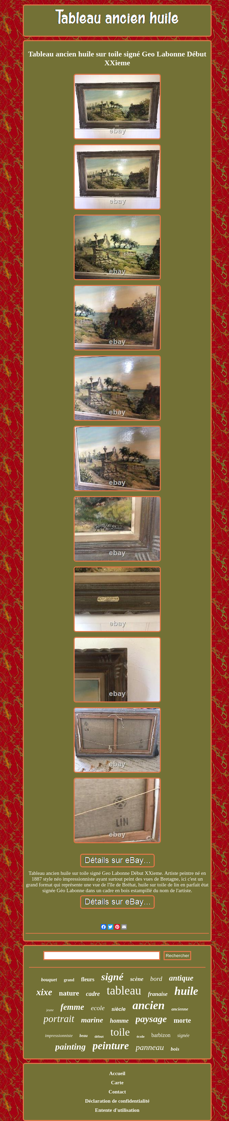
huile (186, 991)
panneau (150, 1047)
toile (120, 1032)
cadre (93, 993)
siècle (118, 1009)
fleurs (87, 979)
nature (69, 993)
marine (92, 1020)
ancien (149, 1005)
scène (136, 979)
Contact (117, 1091)
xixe (44, 992)
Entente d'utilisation (117, 1110)
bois (175, 1049)
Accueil (117, 1073)
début (99, 1036)
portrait (59, 1018)
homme (119, 1020)
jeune (50, 1010)
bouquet (49, 979)
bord (156, 978)
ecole (98, 1008)
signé (112, 976)
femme (72, 1007)
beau (83, 1035)
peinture (111, 1046)
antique (181, 978)
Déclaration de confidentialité (117, 1101)
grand (69, 980)
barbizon (160, 1035)
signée (183, 1035)
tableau (124, 990)
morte (182, 1020)
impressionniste (59, 1035)
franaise (158, 994)
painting (70, 1047)
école (140, 1036)
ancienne (179, 1009)
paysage (151, 1019)
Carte (117, 1082)
